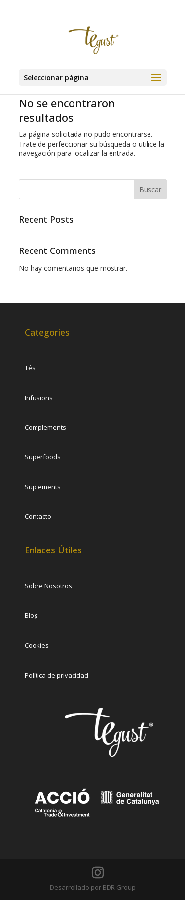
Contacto (38, 516)
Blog (31, 615)
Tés (30, 367)
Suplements (43, 486)
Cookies (37, 645)
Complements (45, 427)
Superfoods (43, 456)
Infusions (39, 397)
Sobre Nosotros (48, 585)
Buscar (150, 189)
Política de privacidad (56, 675)
